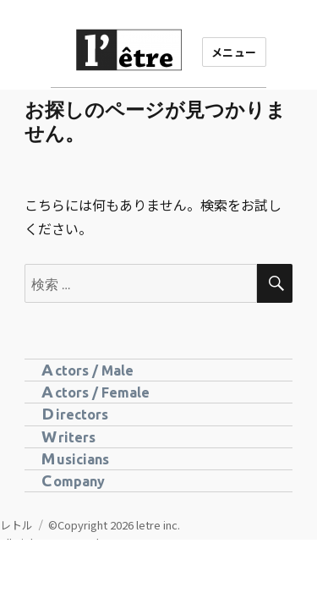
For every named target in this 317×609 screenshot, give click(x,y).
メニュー (234, 52)
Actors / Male (87, 369)
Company (73, 480)
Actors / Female (95, 391)
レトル (16, 525)
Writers (68, 436)
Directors (74, 413)
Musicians (75, 458)
